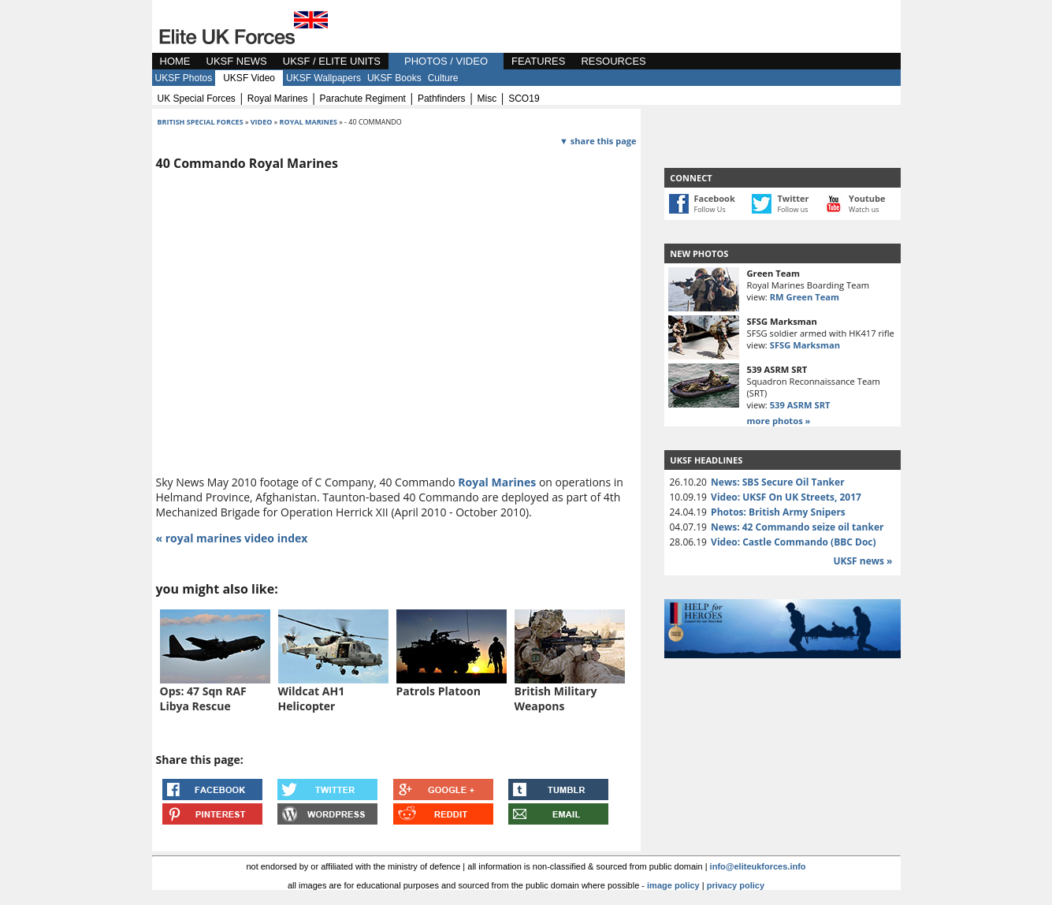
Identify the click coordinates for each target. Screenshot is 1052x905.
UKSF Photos (184, 78)
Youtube (867, 198)
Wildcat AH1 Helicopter (311, 698)
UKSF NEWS (236, 61)
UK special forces (197, 98)
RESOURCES (613, 61)
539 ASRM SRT (800, 405)
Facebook (714, 198)
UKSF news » (862, 561)
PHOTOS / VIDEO (446, 61)
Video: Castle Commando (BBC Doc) (793, 542)
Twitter (793, 198)
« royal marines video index (232, 538)
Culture (443, 78)
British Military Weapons (556, 698)
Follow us (792, 209)
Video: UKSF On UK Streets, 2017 (786, 497)
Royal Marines (497, 482)
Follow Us (710, 209)
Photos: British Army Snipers (778, 512)
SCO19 (523, 98)
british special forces (200, 122)
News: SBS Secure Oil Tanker (778, 482)
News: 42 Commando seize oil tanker (797, 527)
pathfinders (442, 98)
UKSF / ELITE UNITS (332, 61)
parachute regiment (363, 98)
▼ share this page (597, 141)
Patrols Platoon (438, 690)
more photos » (779, 420)
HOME (175, 61)
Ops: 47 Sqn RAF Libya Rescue (203, 698)
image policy (673, 885)
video (262, 122)
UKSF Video (249, 78)
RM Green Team (804, 297)
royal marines (277, 98)
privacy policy (735, 885)
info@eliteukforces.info (758, 866)
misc (487, 98)
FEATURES (538, 61)
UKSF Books (394, 78)
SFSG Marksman (805, 345)
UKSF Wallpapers (323, 78)
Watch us (864, 209)
